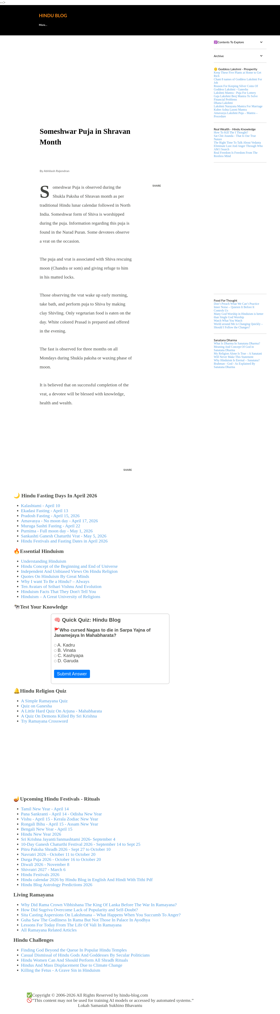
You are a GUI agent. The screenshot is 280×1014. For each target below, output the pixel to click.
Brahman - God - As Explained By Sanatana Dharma (234, 365)
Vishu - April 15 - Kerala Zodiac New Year (59, 819)
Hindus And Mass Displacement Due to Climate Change (71, 965)
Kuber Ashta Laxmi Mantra (230, 109)
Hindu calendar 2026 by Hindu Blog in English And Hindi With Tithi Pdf (87, 879)
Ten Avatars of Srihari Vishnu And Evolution (61, 586)
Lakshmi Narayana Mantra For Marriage (238, 106)
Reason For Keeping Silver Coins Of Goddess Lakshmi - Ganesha (236, 87)
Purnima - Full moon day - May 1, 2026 (57, 530)
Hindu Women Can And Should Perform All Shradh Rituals (74, 960)
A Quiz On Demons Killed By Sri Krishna (59, 716)
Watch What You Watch (228, 320)
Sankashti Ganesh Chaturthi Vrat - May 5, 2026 (63, 535)
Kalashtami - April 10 (40, 505)
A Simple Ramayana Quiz (44, 700)
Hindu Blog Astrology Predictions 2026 (56, 884)
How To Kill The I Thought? (231, 132)
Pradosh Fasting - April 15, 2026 (50, 515)
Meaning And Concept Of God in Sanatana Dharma (234, 348)
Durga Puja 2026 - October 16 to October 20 (61, 859)
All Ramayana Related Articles (49, 930)
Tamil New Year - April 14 (45, 808)
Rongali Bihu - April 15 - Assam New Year (59, 824)
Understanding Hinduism (43, 561)
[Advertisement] (110, 66)
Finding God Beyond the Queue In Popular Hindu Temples (74, 950)
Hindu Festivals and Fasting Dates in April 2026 (64, 541)
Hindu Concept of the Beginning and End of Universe (69, 566)
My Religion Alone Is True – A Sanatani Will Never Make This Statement (238, 355)
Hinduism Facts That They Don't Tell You (58, 591)
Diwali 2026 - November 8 (45, 864)
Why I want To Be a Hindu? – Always (55, 581)
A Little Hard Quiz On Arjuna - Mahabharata (61, 711)
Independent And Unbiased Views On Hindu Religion (69, 571)
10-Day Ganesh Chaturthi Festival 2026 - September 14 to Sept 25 (80, 844)
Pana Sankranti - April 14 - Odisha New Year (61, 813)
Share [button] (156, 185)
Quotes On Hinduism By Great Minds (55, 576)
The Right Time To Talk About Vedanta (237, 142)
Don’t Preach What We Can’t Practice (236, 303)
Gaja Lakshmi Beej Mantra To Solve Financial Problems (236, 98)
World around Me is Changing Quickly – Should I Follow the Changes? (238, 325)
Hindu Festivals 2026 (40, 874)
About (42, 24)
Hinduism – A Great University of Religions (60, 596)
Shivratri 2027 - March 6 (43, 869)
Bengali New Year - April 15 (46, 829)
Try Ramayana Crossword (44, 721)
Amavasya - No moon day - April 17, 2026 (59, 520)
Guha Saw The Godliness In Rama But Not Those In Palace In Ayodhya (85, 919)
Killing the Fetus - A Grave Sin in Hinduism (60, 970)
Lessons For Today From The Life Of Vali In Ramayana (71, 924)
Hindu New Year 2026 (41, 834)
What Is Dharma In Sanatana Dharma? (237, 343)
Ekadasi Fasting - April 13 (44, 510)
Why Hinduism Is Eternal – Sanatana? (237, 360)
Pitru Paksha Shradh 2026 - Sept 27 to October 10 (66, 849)
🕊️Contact (63, 24)
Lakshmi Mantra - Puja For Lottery (235, 92)
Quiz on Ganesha (36, 705)
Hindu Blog (53, 15)
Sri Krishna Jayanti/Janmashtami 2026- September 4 (68, 839)
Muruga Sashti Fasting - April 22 (50, 525)
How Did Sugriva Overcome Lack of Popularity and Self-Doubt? (79, 909)
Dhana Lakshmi (223, 102)
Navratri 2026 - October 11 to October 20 (58, 854)
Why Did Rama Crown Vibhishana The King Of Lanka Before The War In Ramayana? (99, 904)
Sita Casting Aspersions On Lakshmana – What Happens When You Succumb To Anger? (101, 914)
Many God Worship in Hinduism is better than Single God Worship (238, 315)
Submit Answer (72, 673)
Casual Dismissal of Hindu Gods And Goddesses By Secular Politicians (85, 955)
